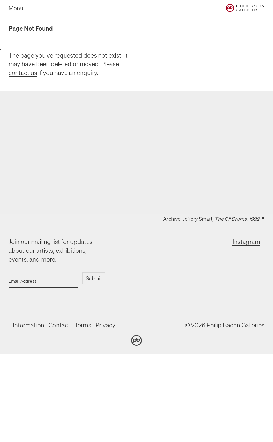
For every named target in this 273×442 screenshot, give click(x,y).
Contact (59, 325)
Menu (16, 7)
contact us (23, 72)
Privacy (105, 325)
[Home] (245, 8)
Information (28, 325)
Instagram (246, 241)
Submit (94, 278)
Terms (82, 325)
